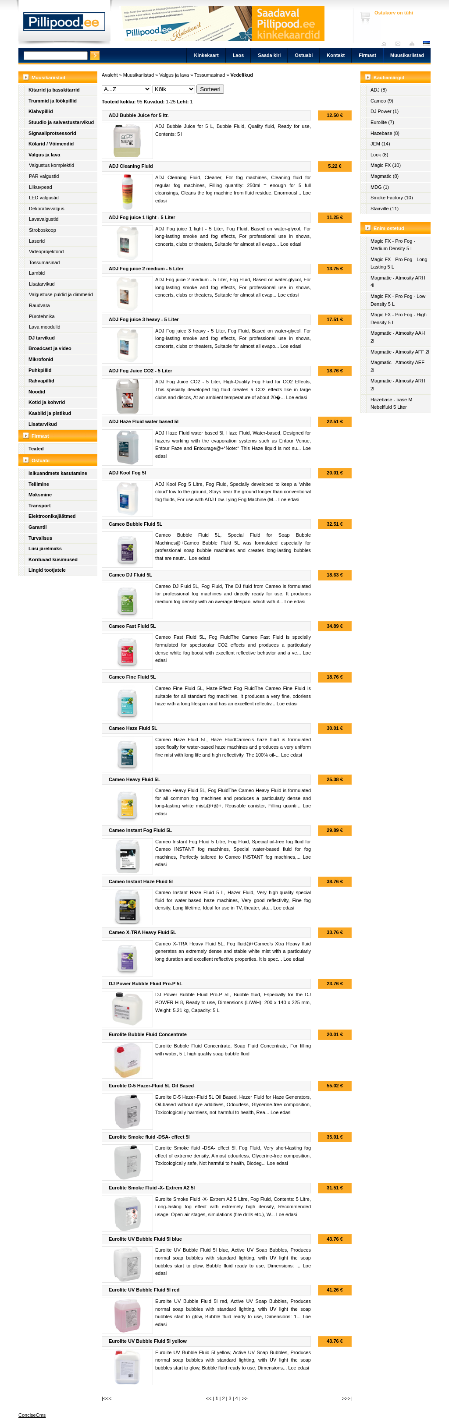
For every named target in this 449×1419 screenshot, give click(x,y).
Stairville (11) (385, 208)
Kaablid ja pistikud (50, 413)
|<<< (106, 1398)
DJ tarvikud (42, 337)
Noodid (37, 391)
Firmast (367, 55)
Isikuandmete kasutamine (58, 473)
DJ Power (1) (385, 111)
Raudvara (39, 305)
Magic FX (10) (386, 165)
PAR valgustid (44, 176)
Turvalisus (40, 538)
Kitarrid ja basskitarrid (54, 89)
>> (245, 1398)
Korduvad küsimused (53, 559)
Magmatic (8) (385, 176)
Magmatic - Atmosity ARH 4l (398, 281)
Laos (238, 55)
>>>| (347, 1398)
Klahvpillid (41, 111)
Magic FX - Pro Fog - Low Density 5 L (398, 300)
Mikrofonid (41, 359)
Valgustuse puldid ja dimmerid (61, 294)
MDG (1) (380, 187)
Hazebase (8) (385, 133)
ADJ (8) (379, 89)
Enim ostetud (389, 228)
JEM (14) (380, 143)
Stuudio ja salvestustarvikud (61, 122)
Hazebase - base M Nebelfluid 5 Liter (391, 403)
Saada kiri (400, 43)
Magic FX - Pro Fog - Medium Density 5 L (393, 244)
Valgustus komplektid (51, 165)
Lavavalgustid (43, 219)
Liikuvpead (40, 187)
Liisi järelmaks (45, 548)
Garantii (38, 527)
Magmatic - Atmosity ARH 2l (398, 384)
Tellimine (39, 484)
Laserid (37, 241)
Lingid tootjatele (47, 570)
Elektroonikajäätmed (52, 516)
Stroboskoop (42, 230)
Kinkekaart (206, 55)
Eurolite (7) (382, 122)
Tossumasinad (44, 262)
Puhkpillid (40, 370)
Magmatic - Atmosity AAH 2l (398, 336)
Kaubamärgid (389, 77)
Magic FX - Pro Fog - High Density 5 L (399, 318)
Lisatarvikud (42, 284)
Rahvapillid (41, 380)
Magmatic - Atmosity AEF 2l (397, 366)
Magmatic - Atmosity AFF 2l (400, 351)
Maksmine (40, 494)
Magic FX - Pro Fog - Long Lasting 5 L (399, 263)
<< (208, 1398)
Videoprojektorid (46, 251)
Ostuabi (304, 55)
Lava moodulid (45, 326)
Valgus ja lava (44, 154)
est (426, 43)
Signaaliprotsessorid (52, 133)
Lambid (37, 273)
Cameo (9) (382, 100)
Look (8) (379, 154)
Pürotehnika (42, 316)
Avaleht (386, 43)
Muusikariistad (407, 55)
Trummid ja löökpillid (53, 100)
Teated (36, 448)
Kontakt (336, 55)
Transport (40, 505)
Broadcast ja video (50, 348)
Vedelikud (242, 75)
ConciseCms (32, 1415)
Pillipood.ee (64, 24)
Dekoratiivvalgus (46, 208)
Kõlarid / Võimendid (51, 143)
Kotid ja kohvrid (47, 402)
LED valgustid (44, 197)
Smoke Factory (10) (392, 197)
